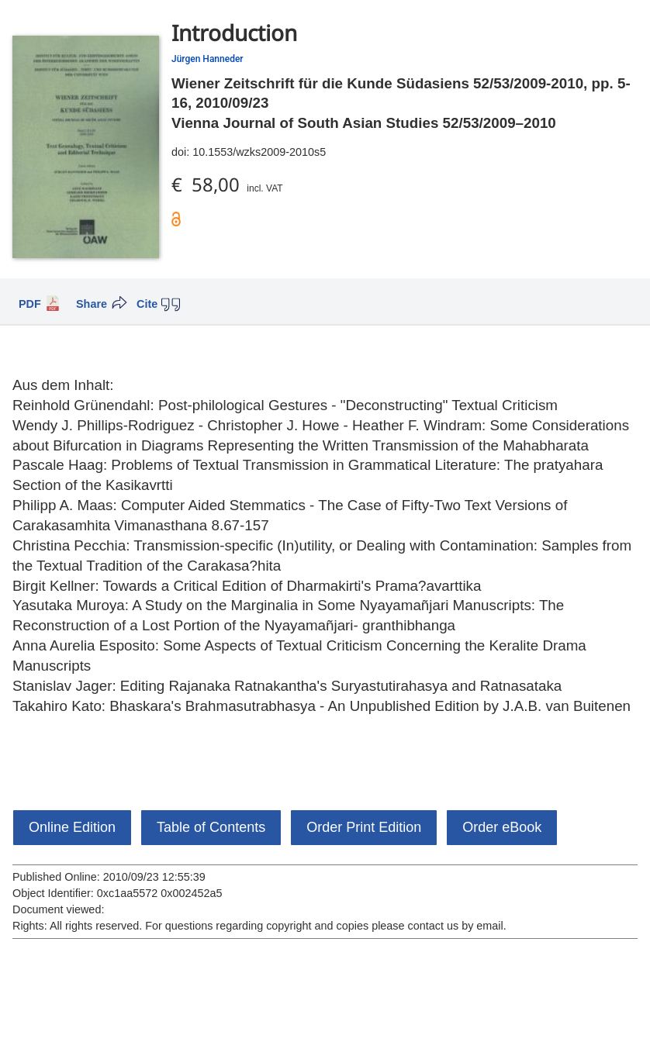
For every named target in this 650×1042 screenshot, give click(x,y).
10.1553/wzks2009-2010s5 (259, 152)
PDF (30, 304)
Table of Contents (211, 827)
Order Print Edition (363, 827)
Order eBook (501, 827)
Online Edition (72, 827)
